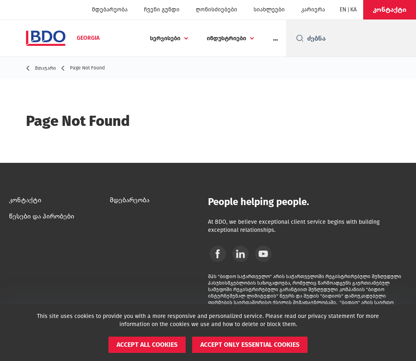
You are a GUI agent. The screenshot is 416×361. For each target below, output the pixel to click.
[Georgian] (353, 9)
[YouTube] (263, 254)
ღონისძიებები (216, 9)
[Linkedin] (240, 254)
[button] (389, 9)
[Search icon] (300, 38)
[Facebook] (218, 254)
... (275, 38)
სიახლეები (269, 9)
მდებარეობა (110, 9)
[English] (343, 9)
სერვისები (165, 38)
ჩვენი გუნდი (162, 9)
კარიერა (313, 9)
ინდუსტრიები (226, 38)
